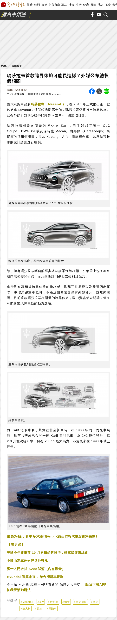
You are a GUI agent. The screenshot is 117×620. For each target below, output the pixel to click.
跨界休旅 (81, 602)
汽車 (3, 66)
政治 (44, 4)
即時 (29, 4)
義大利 (26, 608)
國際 (93, 4)
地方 (101, 4)
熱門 (37, 4)
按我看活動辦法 (19, 590)
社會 (71, 4)
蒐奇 (108, 4)
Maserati (27, 602)
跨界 (95, 602)
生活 (79, 4)
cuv (41, 602)
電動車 (53, 608)
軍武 (64, 4)
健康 (86, 4)
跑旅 (39, 608)
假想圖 (54, 602)
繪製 (67, 602)
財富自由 (54, 4)
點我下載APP (96, 584)
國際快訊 (17, 66)
